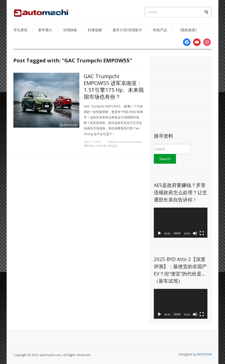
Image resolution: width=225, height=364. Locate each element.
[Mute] (195, 233)
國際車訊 (89, 146)
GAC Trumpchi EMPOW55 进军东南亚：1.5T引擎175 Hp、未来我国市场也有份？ (114, 86)
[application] (180, 223)
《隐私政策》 (188, 29)
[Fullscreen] (202, 233)
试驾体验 (70, 29)
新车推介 (45, 29)
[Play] (159, 233)
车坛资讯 (20, 29)
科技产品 (160, 29)
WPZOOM (204, 354)
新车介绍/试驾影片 (127, 29)
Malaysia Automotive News (125, 142)
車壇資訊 (112, 146)
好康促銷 (95, 29)
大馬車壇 (101, 146)
